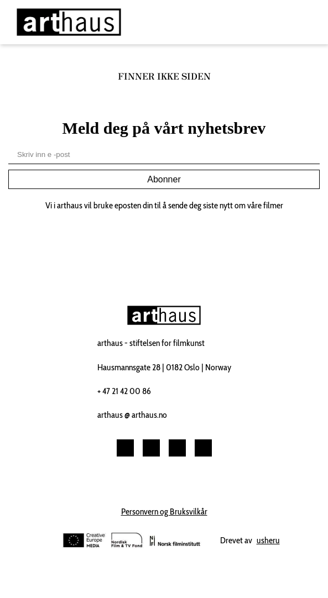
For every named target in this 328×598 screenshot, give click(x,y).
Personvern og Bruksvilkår (164, 511)
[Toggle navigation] (308, 22)
